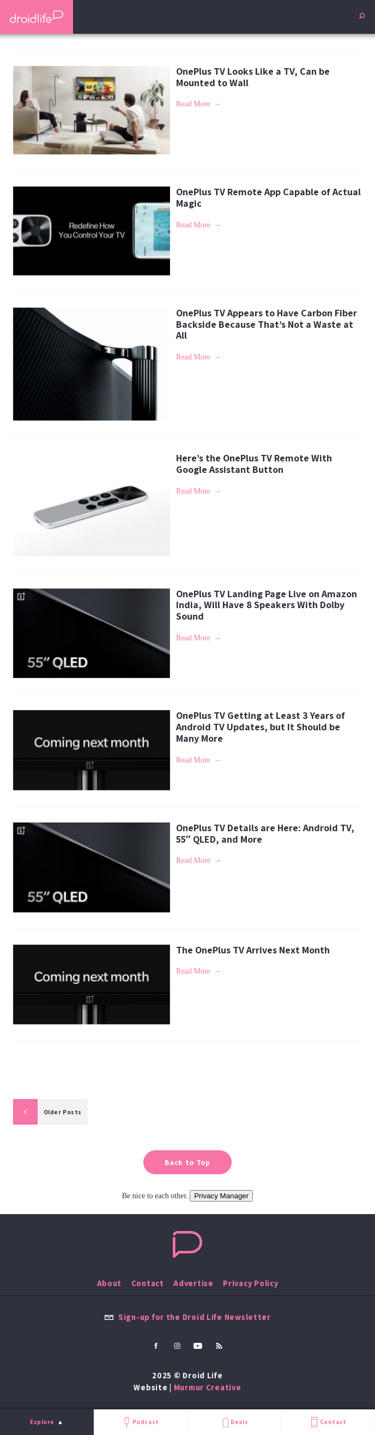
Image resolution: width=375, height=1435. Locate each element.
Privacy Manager (221, 1196)
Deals (234, 1422)
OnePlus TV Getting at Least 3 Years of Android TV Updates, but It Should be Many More (260, 726)
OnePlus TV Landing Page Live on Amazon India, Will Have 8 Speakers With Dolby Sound (266, 604)
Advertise (193, 1283)
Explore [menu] (42, 1422)
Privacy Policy (250, 1283)
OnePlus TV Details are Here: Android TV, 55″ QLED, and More (265, 833)
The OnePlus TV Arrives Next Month (253, 950)
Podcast (140, 1422)
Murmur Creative (207, 1387)
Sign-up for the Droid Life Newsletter (187, 1317)
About (109, 1283)
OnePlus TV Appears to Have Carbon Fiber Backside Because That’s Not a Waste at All (266, 324)
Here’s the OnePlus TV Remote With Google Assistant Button (254, 464)
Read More (193, 104)
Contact (327, 1422)
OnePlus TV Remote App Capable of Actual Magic (268, 197)
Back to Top (187, 1162)
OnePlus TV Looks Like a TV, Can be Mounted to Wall (253, 77)
